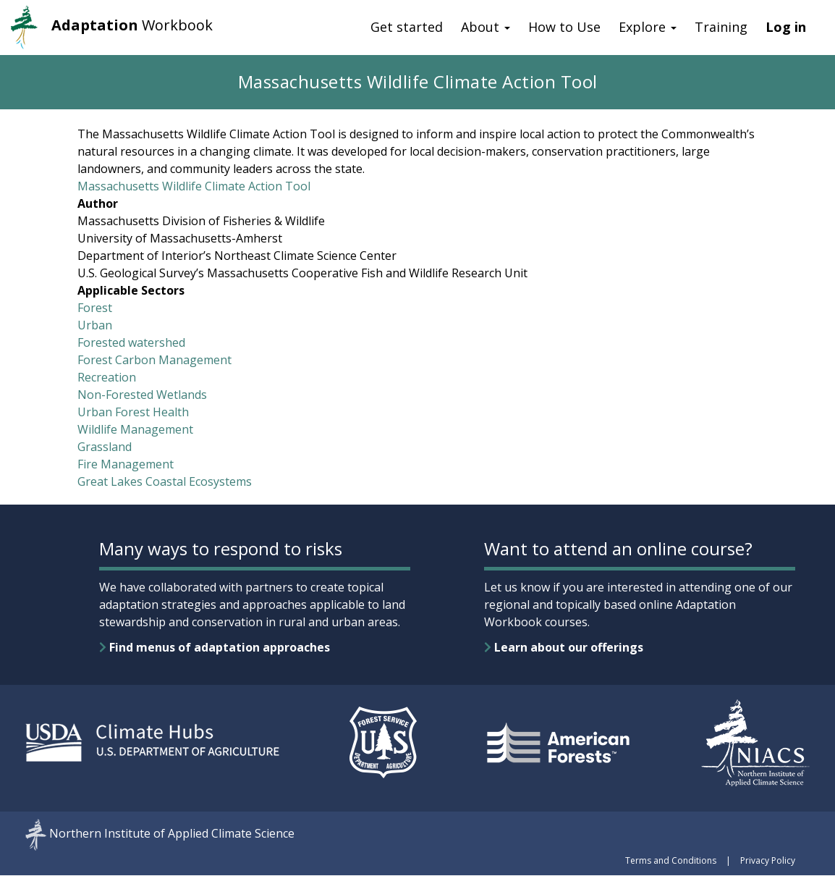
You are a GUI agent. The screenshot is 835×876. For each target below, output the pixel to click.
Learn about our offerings (563, 647)
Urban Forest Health (133, 412)
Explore (648, 26)
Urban (94, 325)
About (485, 26)
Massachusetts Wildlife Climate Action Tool (193, 186)
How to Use (564, 26)
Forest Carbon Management (154, 360)
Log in (786, 26)
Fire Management (125, 464)
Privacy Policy (767, 860)
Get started (406, 26)
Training (721, 26)
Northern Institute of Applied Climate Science (171, 834)
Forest (94, 308)
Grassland (104, 447)
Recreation (106, 377)
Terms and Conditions (670, 860)
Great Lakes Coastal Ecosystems (164, 481)
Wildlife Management (135, 429)
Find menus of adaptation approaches (214, 647)
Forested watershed (131, 342)
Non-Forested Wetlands (142, 395)
